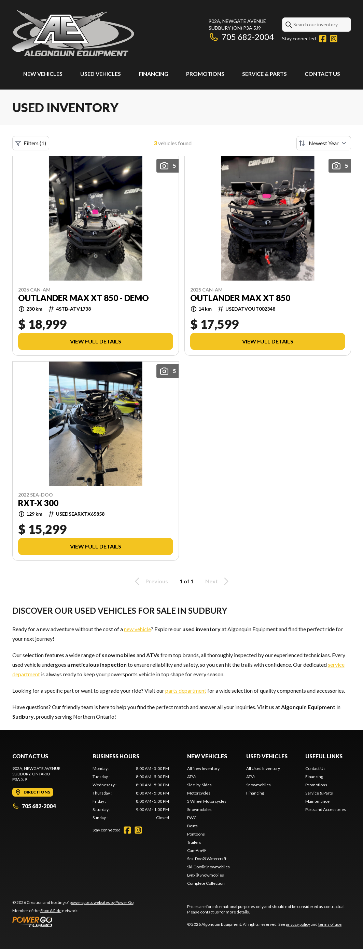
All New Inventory (203, 768)
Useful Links (324, 756)
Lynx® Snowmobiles (205, 875)
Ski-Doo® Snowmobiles (208, 866)
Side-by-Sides (199, 784)
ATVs (191, 776)
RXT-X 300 (38, 503)
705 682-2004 (241, 37)
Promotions (205, 73)
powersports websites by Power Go (102, 902)
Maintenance (317, 801)
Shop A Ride (50, 910)
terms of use (329, 924)
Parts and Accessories (325, 809)
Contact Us (322, 73)
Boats (192, 825)
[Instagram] (334, 39)
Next (218, 581)
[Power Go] (73, 921)
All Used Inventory (263, 768)
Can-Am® (196, 850)
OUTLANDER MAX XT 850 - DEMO (83, 298)
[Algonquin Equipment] (73, 33)
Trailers (194, 842)
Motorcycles (198, 793)
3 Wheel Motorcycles (206, 801)
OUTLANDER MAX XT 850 (240, 298)
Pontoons (196, 834)
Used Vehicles (100, 73)
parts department (185, 690)
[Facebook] (323, 39)
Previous (150, 581)
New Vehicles (42, 73)
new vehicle (137, 629)
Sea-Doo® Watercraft (206, 858)
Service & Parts (264, 73)
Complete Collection (206, 883)
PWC (191, 817)
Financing (153, 73)
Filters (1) (30, 143)
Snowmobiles (199, 809)
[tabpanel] (131, 793)
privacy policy (298, 924)
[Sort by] (323, 143)
